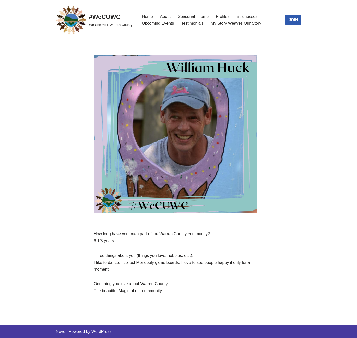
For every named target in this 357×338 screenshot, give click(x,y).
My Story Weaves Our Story (236, 23)
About (165, 16)
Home (147, 16)
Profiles (222, 16)
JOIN (293, 20)
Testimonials (192, 23)
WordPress (101, 331)
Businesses (246, 16)
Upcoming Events (158, 23)
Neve (60, 331)
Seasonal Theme (193, 16)
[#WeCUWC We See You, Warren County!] (94, 20)
